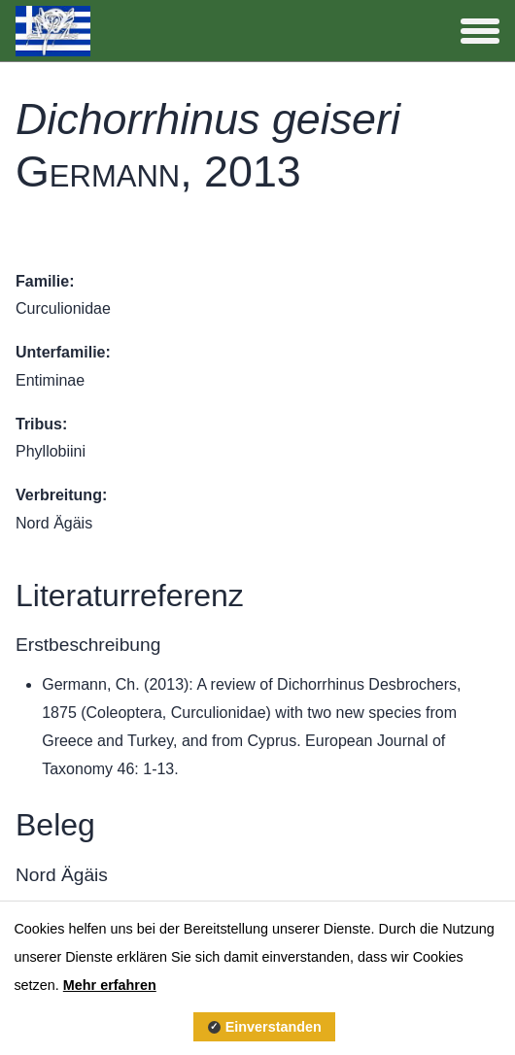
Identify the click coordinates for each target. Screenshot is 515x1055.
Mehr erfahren (109, 985)
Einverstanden (273, 1027)
